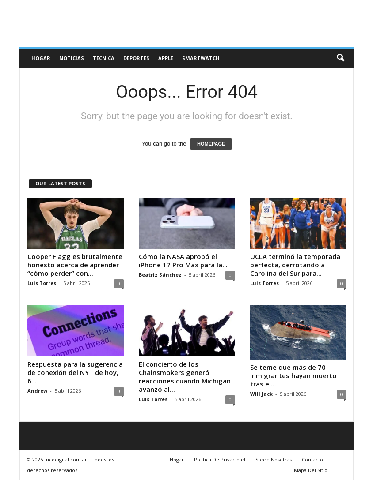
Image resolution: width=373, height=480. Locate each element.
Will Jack (261, 393)
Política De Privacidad (219, 459)
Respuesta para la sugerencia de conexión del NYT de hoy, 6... (75, 372)
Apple (165, 58)
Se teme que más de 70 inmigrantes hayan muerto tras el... (293, 375)
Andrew (37, 390)
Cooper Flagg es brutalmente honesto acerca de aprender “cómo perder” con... (74, 265)
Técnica (103, 58)
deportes (136, 58)
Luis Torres (41, 283)
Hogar (40, 58)
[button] (340, 58)
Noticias (71, 58)
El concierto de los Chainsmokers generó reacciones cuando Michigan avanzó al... (185, 377)
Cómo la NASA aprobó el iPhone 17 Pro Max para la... (183, 260)
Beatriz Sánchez (160, 274)
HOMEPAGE (211, 143)
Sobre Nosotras (273, 459)
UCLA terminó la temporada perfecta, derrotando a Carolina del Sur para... (295, 265)
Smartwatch (201, 58)
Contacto (312, 459)
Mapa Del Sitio (310, 470)
